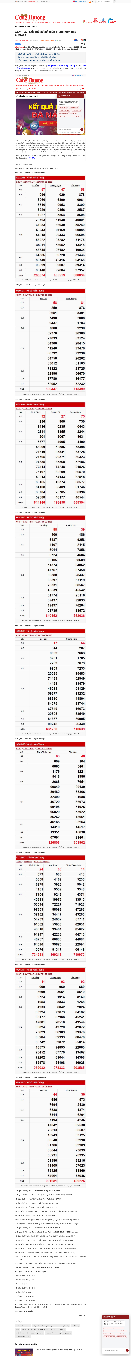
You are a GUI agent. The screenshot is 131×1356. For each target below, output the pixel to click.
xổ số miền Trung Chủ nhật (61, 1326)
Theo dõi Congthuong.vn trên (46, 40)
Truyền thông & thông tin (109, 1336)
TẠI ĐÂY (32, 158)
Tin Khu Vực (87, 21)
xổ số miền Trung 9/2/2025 (23, 1336)
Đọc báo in (32, 22)
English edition (80, 1)
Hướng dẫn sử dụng (122, 1330)
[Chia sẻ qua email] (82, 44)
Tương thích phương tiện (109, 1330)
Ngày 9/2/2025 (67, 1333)
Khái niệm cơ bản (108, 1328)
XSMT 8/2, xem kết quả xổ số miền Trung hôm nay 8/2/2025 (39, 54)
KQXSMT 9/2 (39, 1333)
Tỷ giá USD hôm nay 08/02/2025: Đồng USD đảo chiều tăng (39, 60)
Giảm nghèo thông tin (43, 22)
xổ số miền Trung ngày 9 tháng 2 (25, 1333)
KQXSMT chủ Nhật (43, 1329)
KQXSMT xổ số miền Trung (53, 1333)
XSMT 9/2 (63, 1329)
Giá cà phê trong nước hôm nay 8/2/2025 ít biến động (37, 57)
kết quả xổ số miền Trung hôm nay (61, 66)
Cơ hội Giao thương (69, 22)
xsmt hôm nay (75, 1326)
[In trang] (85, 44)
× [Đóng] (127, 1317)
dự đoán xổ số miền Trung (29, 1329)
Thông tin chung (119, 1333)
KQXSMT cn (54, 1329)
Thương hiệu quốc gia (21, 22)
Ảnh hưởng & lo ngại (108, 1333)
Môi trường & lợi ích (121, 1336)
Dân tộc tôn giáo (57, 22)
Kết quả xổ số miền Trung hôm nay (42, 1326)
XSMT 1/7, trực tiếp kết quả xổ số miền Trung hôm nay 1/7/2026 (58, 1350)
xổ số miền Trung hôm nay (23, 1326)
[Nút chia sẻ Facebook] (28, 44)
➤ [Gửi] (127, 1350)
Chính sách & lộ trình (119, 1328)
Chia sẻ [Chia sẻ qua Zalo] (18, 44)
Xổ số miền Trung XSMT (25, 26)
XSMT (17, 1329)
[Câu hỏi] (114, 1350)
